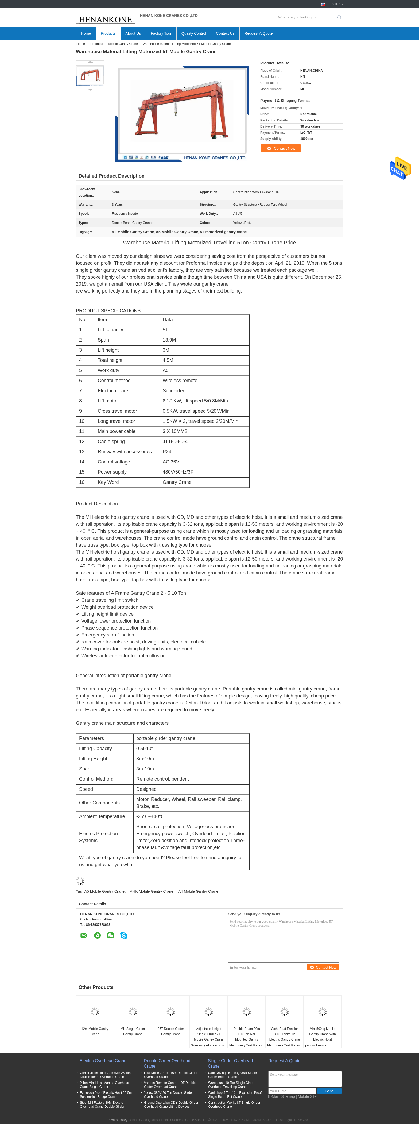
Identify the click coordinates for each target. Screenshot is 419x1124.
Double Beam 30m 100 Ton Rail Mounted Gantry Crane (246, 1034)
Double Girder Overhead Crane (167, 1063)
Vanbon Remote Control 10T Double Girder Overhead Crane (170, 1085)
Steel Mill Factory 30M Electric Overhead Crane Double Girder (102, 1104)
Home (86, 33)
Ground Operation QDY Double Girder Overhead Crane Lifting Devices (171, 1104)
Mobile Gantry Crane (123, 44)
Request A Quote (259, 33)
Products (108, 33)
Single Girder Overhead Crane (230, 1063)
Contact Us (225, 33)
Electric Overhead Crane (103, 1060)
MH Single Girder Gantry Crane (133, 1031)
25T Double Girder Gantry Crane (171, 1031)
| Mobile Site (306, 1096)
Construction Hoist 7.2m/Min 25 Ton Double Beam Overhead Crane (105, 1075)
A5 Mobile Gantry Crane (104, 891)
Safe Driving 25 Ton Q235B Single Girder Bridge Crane (232, 1075)
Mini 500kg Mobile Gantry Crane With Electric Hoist (322, 1034)
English (336, 3)
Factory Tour (161, 33)
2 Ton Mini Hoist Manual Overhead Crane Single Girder (104, 1085)
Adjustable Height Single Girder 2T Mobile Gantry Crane (209, 1034)
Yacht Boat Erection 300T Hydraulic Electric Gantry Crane (284, 1034)
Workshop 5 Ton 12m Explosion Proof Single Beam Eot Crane (235, 1095)
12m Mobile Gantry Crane (94, 1031)
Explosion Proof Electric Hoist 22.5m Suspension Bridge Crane (106, 1095)
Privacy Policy (117, 1120)
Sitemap (288, 1096)
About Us (133, 33)
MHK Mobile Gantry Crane (151, 891)
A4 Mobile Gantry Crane (198, 891)
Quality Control (193, 33)
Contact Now (284, 148)
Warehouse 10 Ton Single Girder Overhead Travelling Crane (231, 1085)
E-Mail (273, 1096)
